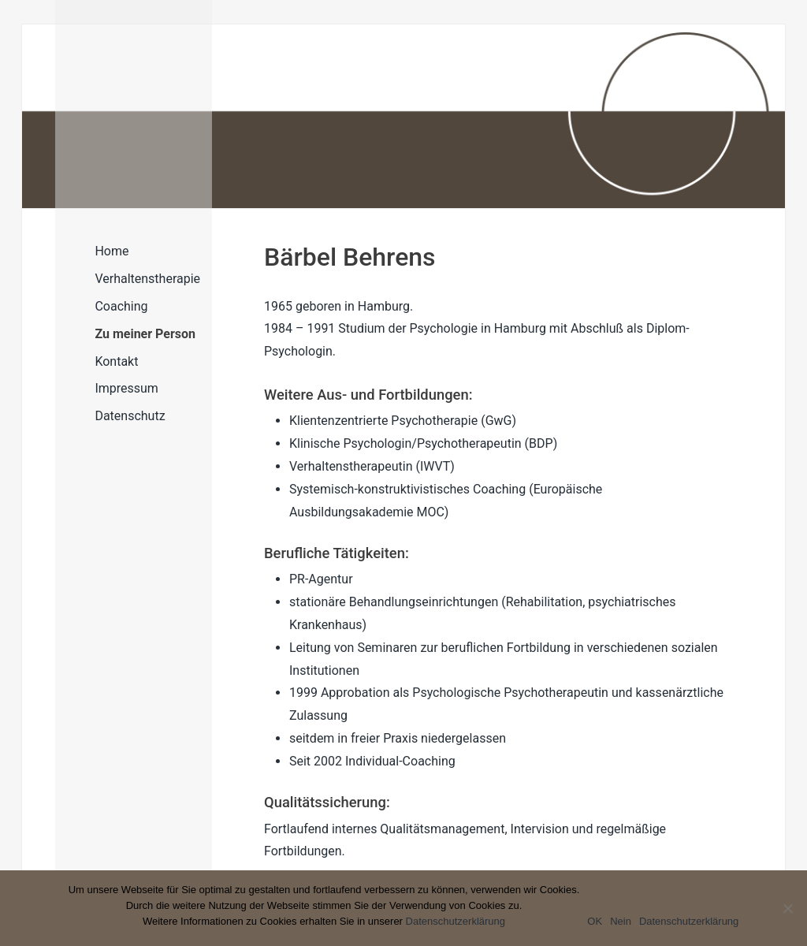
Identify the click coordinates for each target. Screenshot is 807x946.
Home (111, 251)
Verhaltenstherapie (147, 278)
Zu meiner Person (145, 333)
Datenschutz (130, 415)
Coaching (121, 306)
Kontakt (116, 361)
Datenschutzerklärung (455, 921)
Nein (620, 921)
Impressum (126, 388)
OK (594, 921)
